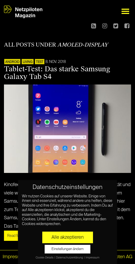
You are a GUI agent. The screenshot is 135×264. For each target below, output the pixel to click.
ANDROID (12, 62)
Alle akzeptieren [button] (68, 237)
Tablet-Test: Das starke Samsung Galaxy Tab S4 (57, 72)
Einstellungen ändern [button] (67, 249)
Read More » (17, 236)
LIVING (27, 62)
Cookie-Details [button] (45, 257)
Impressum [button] (92, 257)
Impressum (14, 257)
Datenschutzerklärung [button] (69, 257)
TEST (39, 62)
